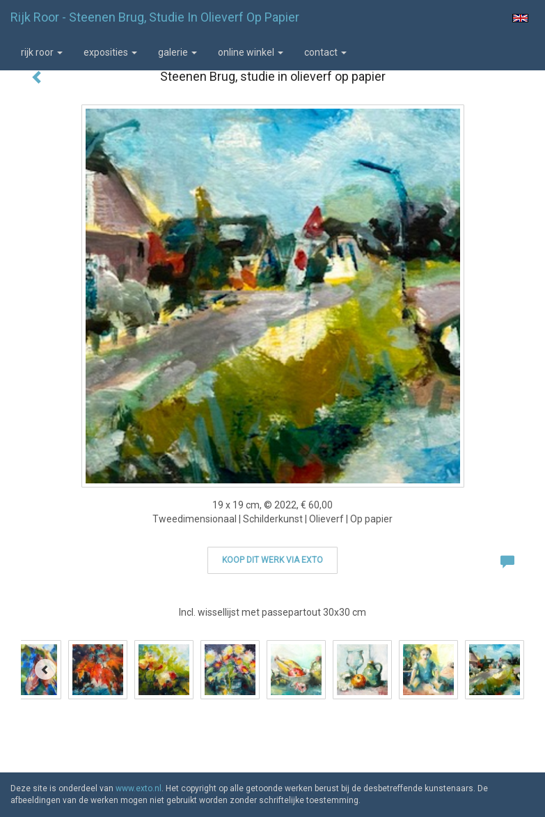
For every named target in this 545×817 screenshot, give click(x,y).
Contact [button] (325, 52)
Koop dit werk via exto (272, 560)
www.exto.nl (138, 788)
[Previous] (45, 669)
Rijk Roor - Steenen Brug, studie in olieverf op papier (154, 17)
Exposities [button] (110, 52)
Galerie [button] (177, 52)
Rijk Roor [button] (42, 52)
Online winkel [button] (250, 52)
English (520, 18)
